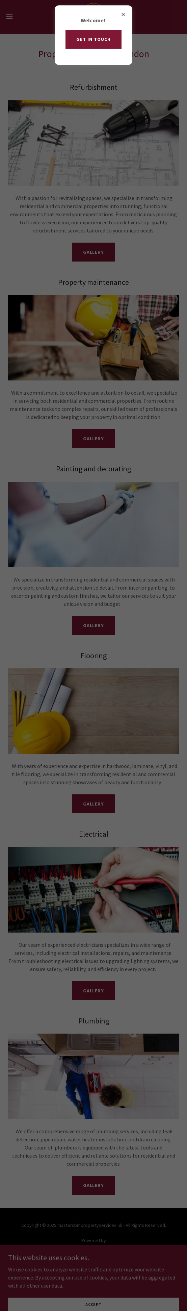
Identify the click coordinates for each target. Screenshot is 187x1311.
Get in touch (93, 39)
